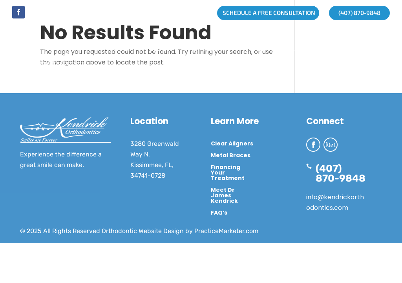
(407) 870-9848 (356, 12)
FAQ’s (219, 213)
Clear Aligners (232, 144)
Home (121, 48)
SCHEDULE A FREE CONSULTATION (266, 12)
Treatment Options (144, 78)
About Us (154, 48)
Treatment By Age (276, 48)
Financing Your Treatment (228, 173)
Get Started (207, 48)
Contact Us (213, 78)
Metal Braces (230, 156)
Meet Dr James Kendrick (224, 196)
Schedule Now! (266, 78)
